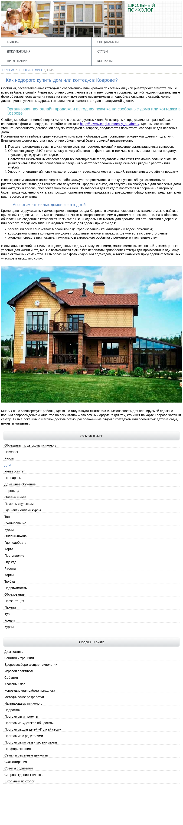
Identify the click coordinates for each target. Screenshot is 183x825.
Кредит (9, 620)
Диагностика (13, 651)
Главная (13, 42)
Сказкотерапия (15, 762)
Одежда (10, 562)
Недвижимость (15, 588)
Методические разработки (24, 697)
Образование (14, 594)
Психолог (11, 452)
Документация (18, 51)
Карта (8, 549)
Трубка (9, 581)
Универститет (14, 471)
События (11, 677)
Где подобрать (15, 542)
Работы (10, 568)
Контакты (105, 61)
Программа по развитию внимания (30, 742)
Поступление (14, 555)
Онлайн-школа (15, 536)
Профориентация (17, 749)
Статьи (102, 51)
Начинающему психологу (23, 703)
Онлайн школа (15, 497)
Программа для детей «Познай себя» (32, 729)
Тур (7, 614)
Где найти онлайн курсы (22, 510)
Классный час (14, 684)
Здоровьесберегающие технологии (30, 664)
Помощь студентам (18, 504)
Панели (10, 607)
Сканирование (15, 523)
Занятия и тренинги (19, 658)
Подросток (12, 710)
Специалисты (108, 42)
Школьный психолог (19, 781)
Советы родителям (18, 768)
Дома (8, 465)
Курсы (9, 458)
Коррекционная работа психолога (29, 690)
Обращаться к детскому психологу (30, 445)
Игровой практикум (18, 671)
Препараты (12, 478)
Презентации (17, 61)
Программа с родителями (23, 736)
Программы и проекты (21, 716)
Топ (7, 517)
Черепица (11, 491)
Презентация (14, 601)
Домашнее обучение (20, 484)
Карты (9, 575)
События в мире (30, 70)
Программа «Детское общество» (29, 723)
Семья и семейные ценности (26, 755)
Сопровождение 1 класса (23, 775)
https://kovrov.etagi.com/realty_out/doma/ (109, 124)
